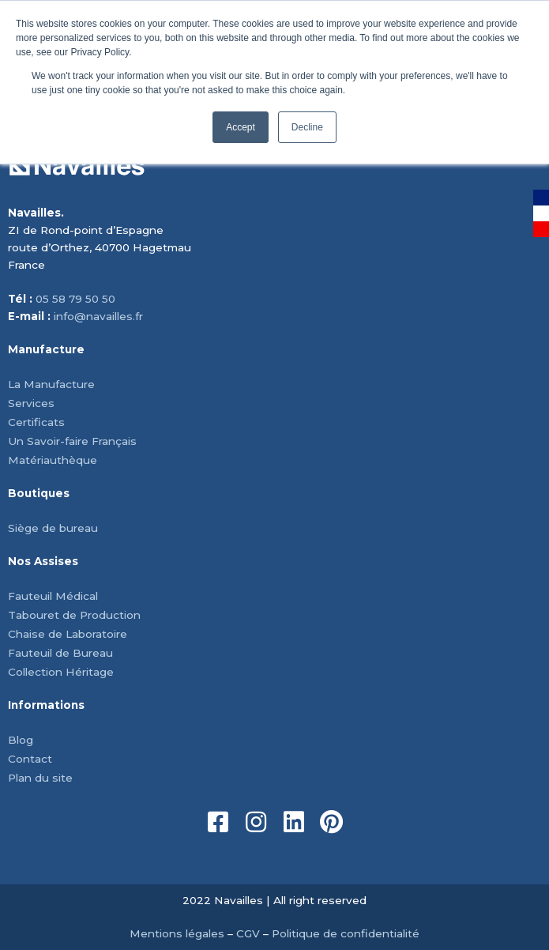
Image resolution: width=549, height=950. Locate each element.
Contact (30, 758)
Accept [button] (240, 127)
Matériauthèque (52, 460)
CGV (248, 933)
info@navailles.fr (98, 316)
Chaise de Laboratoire (67, 634)
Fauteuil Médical (53, 596)
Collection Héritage (61, 671)
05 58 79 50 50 (75, 298)
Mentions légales (177, 933)
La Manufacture (51, 384)
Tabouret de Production (74, 615)
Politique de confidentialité (345, 933)
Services (31, 403)
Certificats (36, 422)
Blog (20, 739)
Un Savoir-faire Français (72, 441)
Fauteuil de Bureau (60, 653)
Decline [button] (307, 127)
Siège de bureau (53, 528)
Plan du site (40, 777)
